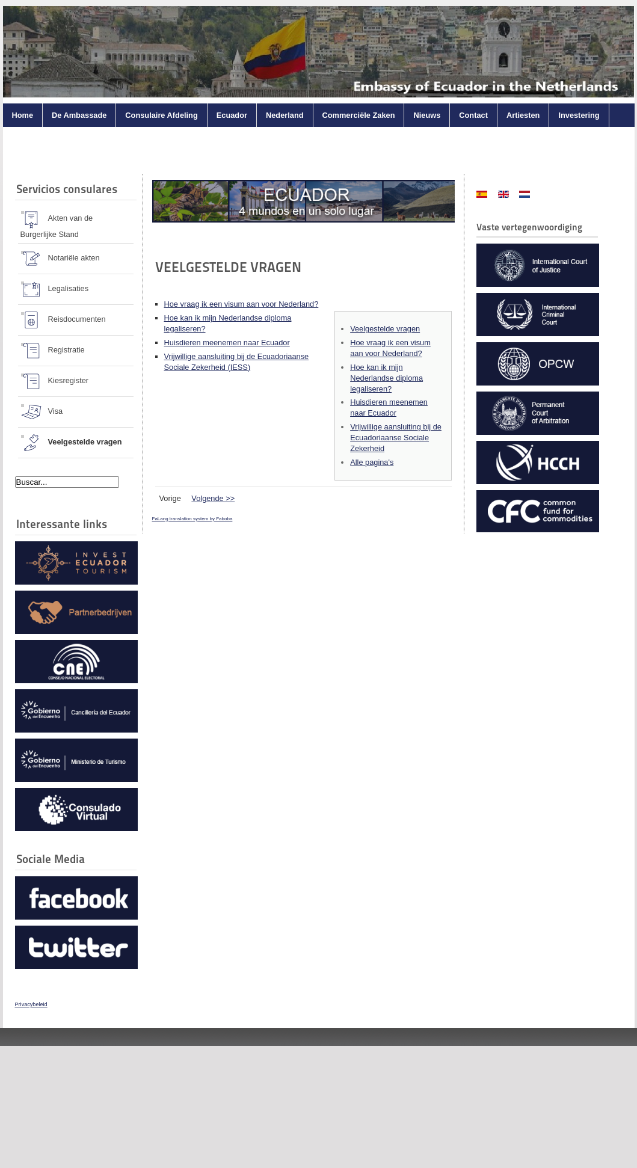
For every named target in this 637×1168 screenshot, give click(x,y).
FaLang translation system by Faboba (192, 518)
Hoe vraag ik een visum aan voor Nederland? (241, 304)
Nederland (285, 115)
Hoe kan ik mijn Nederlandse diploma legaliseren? (386, 378)
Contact (473, 115)
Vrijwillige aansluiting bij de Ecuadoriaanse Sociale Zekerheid (396, 437)
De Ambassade (79, 115)
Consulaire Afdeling (161, 115)
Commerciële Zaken (358, 115)
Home (23, 115)
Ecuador (232, 115)
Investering (578, 115)
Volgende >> (213, 498)
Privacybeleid (31, 1004)
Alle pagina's (371, 462)
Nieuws (426, 115)
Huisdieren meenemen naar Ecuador (227, 342)
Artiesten (523, 115)
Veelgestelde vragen (385, 328)
